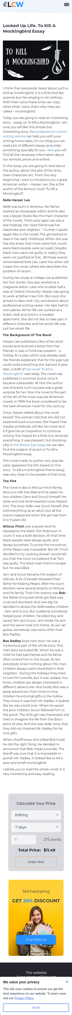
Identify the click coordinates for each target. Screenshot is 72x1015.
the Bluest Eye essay (30, 445)
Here (50, 150)
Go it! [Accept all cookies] (36, 1007)
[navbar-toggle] (66, 4)
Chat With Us (36, 940)
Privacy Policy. (24, 998)
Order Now (36, 862)
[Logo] (13, 4)
